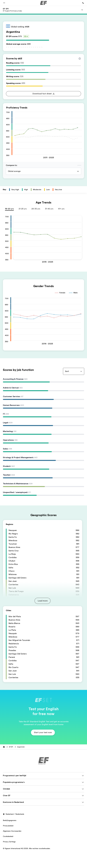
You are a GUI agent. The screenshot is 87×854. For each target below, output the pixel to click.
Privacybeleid (8, 826)
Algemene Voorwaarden (12, 831)
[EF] (43, 3)
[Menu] (82, 10)
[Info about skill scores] (79, 58)
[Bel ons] (83, 3)
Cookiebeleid (8, 836)
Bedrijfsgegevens (9, 820)
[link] (12, 10)
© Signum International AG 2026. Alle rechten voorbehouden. (26, 848)
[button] (4, 3)
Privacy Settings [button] (9, 842)
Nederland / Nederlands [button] (13, 814)
